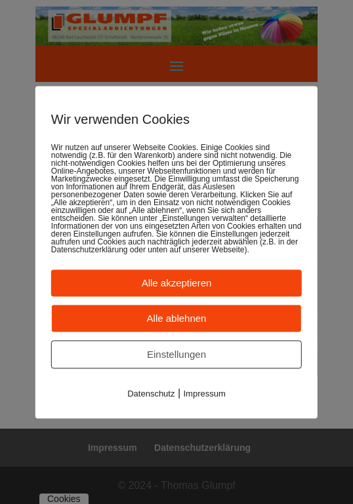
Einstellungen (176, 354)
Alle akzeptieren (177, 282)
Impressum (205, 393)
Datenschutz (151, 393)
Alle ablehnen (177, 318)
